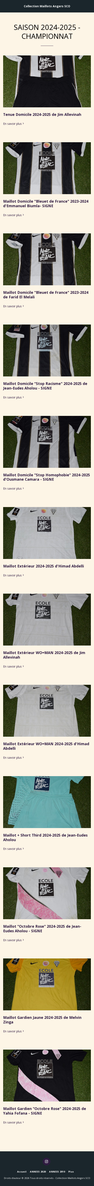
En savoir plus (14, 124)
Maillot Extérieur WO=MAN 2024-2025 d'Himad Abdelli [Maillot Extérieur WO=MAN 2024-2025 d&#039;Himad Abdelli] (46, 746)
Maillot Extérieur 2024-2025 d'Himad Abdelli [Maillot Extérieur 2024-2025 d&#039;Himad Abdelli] (43, 566)
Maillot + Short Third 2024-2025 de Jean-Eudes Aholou (45, 837)
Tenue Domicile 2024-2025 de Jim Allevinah (42, 114)
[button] (4, 6)
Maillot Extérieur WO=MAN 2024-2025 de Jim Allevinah (44, 655)
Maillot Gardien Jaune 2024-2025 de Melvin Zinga (42, 1019)
